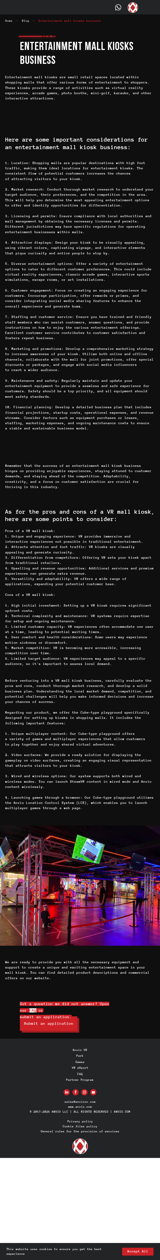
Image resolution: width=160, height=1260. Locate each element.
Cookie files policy (80, 1126)
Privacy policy (80, 1121)
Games (80, 1061)
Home (9, 20)
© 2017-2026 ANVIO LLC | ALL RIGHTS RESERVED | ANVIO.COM (80, 1111)
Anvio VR (80, 1049)
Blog (25, 20)
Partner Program (80, 1079)
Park (80, 1055)
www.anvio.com (80, 1106)
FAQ (32, 1010)
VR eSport (80, 1067)
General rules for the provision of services (80, 1131)
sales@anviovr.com (80, 1101)
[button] (48, 1023)
